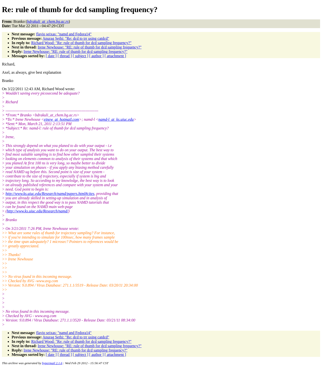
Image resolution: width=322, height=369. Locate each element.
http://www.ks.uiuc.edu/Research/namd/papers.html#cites (50, 194)
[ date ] (51, 56)
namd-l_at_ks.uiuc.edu (116, 119)
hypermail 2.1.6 (52, 363)
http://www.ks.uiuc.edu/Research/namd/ (37, 211)
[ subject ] (80, 56)
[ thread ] (65, 56)
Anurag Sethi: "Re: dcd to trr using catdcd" (76, 38)
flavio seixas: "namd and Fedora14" (63, 34)
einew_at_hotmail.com (61, 119)
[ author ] (96, 56)
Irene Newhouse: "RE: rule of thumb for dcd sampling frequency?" (90, 47)
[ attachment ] (115, 56)
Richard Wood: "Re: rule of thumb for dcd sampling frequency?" (81, 43)
